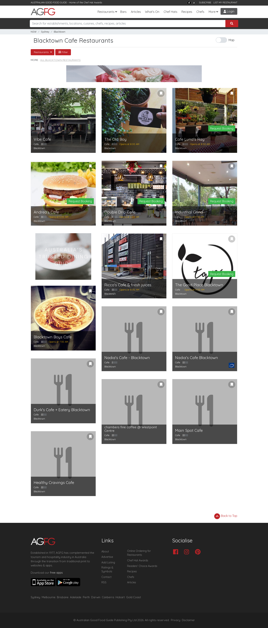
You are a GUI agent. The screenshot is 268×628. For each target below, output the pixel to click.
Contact (106, 577)
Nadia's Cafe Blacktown (196, 358)
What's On (152, 12)
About (105, 551)
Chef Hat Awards (93, 2)
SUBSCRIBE (205, 2)
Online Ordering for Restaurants (139, 553)
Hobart (120, 597)
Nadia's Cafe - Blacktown (127, 358)
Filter (63, 52)
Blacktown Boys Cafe (53, 337)
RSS (103, 582)
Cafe (36, 144)
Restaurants (106, 12)
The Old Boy (115, 139)
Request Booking (221, 128)
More (212, 12)
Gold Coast (133, 597)
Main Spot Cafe (189, 430)
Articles (136, 12)
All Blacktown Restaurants (60, 60)
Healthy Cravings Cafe (54, 482)
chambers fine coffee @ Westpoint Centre (130, 429)
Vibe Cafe (42, 139)
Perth (86, 597)
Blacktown (59, 31)
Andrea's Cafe (46, 212)
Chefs (200, 12)
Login (229, 11)
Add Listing (108, 562)
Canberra (108, 597)
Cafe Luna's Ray (190, 139)
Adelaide (75, 597)
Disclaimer (188, 620)
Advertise (107, 557)
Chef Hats (170, 12)
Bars (123, 12)
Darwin (95, 597)
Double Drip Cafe (119, 212)
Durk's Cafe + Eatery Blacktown (62, 410)
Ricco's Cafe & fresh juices (127, 285)
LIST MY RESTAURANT (225, 2)
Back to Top (225, 516)
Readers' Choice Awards (142, 566)
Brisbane (62, 597)
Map (231, 40)
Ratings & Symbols (107, 569)
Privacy (175, 620)
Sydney (45, 31)
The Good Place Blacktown (199, 285)
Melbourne (48, 597)
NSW (33, 31)
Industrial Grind (189, 212)
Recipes (186, 12)
